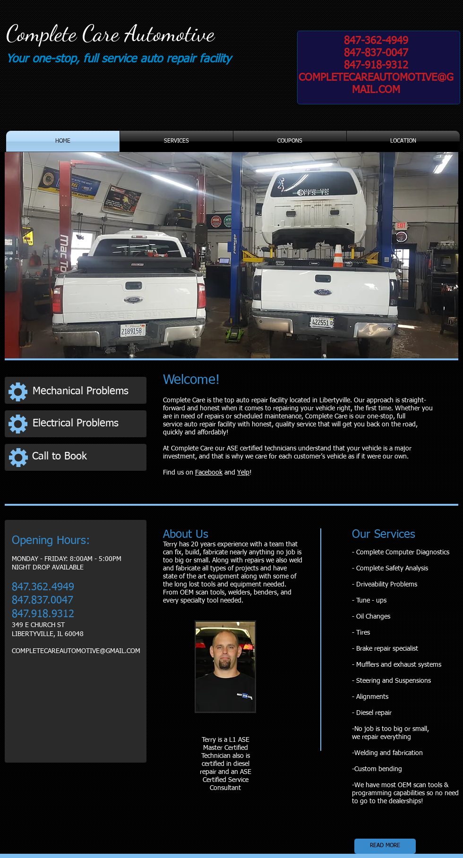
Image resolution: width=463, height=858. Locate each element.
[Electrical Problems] (87, 424)
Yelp (243, 472)
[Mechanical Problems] (87, 391)
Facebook (209, 472)
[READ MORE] (385, 846)
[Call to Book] (86, 457)
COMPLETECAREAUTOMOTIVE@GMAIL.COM (76, 651)
